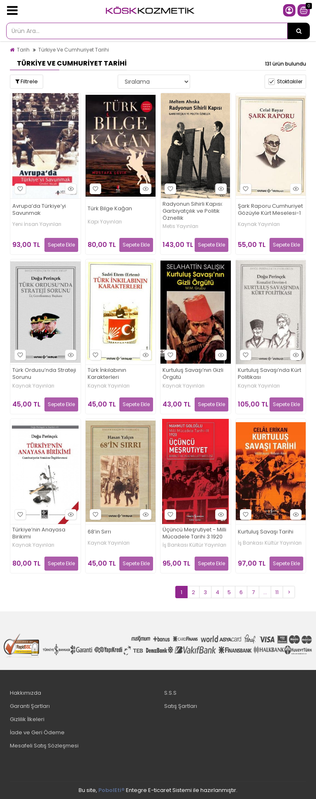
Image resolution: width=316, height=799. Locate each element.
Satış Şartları (180, 706)
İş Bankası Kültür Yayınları (194, 545)
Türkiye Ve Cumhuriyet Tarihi (73, 49)
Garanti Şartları (30, 706)
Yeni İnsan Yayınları (36, 224)
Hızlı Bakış (69, 188)
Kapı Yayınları (105, 222)
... (265, 592)
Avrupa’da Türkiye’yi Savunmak (39, 210)
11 (277, 592)
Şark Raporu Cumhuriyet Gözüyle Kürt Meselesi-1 (270, 210)
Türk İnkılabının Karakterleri (107, 374)
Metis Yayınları (180, 226)
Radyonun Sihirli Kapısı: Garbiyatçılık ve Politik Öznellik (193, 211)
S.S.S (170, 693)
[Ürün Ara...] (299, 31)
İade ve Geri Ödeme (37, 732)
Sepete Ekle (61, 244)
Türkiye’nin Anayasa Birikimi (38, 533)
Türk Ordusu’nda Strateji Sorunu (44, 374)
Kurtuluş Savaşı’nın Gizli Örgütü (193, 374)
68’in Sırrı (99, 532)
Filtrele (26, 81)
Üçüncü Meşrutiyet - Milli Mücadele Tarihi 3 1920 (194, 533)
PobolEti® (111, 790)
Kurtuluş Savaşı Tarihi (265, 532)
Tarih (23, 49)
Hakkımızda (25, 693)
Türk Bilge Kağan (110, 208)
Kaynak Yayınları (259, 224)
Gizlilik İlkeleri (27, 719)
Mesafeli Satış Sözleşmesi (44, 746)
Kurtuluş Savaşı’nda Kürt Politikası (269, 374)
